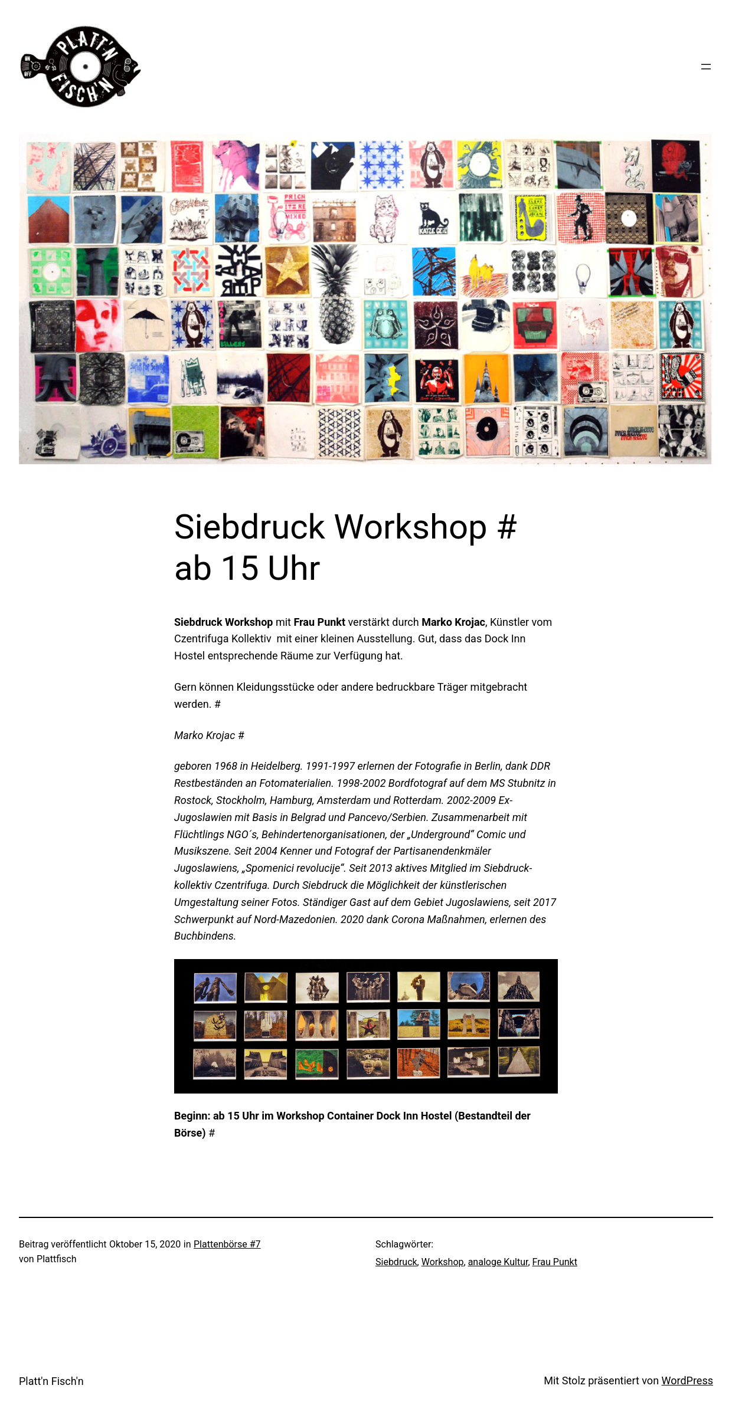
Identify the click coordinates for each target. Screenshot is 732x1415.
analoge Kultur (498, 1262)
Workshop (442, 1262)
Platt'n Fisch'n (51, 1381)
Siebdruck (396, 1262)
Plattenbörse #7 (227, 1244)
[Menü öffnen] (706, 67)
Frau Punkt (554, 1262)
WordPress (687, 1380)
